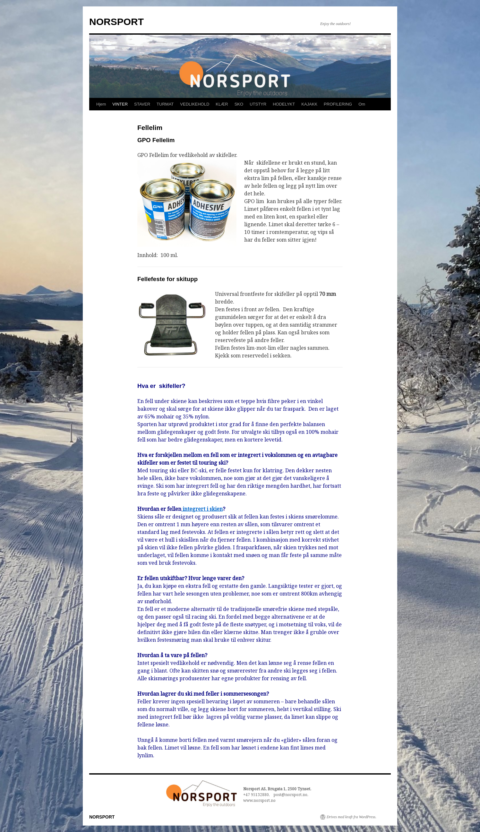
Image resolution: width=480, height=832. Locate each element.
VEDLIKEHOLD (194, 104)
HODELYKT (284, 104)
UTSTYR (258, 104)
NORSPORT (116, 21)
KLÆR (222, 104)
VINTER (120, 104)
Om (361, 104)
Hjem (101, 104)
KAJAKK (309, 104)
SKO (239, 104)
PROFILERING (338, 104)
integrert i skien (202, 508)
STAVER (142, 104)
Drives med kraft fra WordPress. (351, 817)
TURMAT (165, 104)
